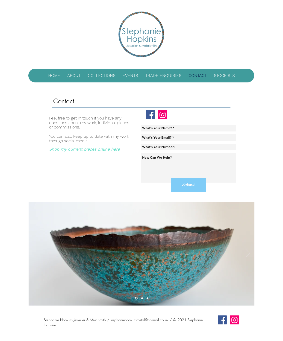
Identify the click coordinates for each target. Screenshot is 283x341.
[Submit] (188, 185)
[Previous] (35, 253)
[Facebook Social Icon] (150, 114)
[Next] (248, 253)
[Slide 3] (147, 298)
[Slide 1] (136, 298)
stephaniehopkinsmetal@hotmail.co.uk (139, 319)
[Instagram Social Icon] (162, 114)
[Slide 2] (142, 298)
